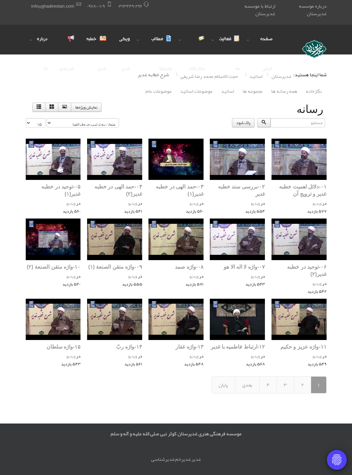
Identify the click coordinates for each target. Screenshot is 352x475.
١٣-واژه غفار (190, 347)
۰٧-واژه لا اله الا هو (244, 267)
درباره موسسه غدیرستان (313, 9)
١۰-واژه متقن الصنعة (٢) (53, 267)
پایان (223, 385)
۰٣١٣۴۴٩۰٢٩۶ (130, 6)
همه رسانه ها (284, 91)
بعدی (247, 385)
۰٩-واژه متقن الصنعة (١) (115, 267)
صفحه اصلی (266, 45)
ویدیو (317, 203)
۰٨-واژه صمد (189, 267)
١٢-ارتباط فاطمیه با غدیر (238, 347)
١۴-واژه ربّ (129, 347)
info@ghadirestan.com (53, 6)
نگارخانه (314, 91)
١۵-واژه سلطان (64, 347)
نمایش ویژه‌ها (86, 107)
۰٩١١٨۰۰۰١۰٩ (96, 6)
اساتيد (227, 91)
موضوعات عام (158, 91)
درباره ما (42, 45)
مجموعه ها (252, 91)
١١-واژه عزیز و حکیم (303, 347)
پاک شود (243, 123)
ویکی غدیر (124, 45)
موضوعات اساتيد (196, 91)
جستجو (326, 118)
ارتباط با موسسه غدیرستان (259, 9)
